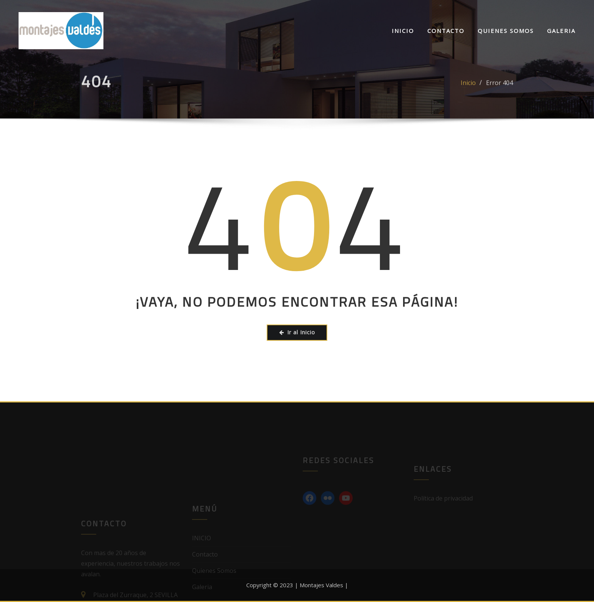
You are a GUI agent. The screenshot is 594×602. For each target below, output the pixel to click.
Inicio (468, 87)
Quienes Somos (506, 30)
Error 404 (499, 87)
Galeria (561, 30)
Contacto (445, 30)
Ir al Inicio (297, 332)
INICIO (403, 30)
